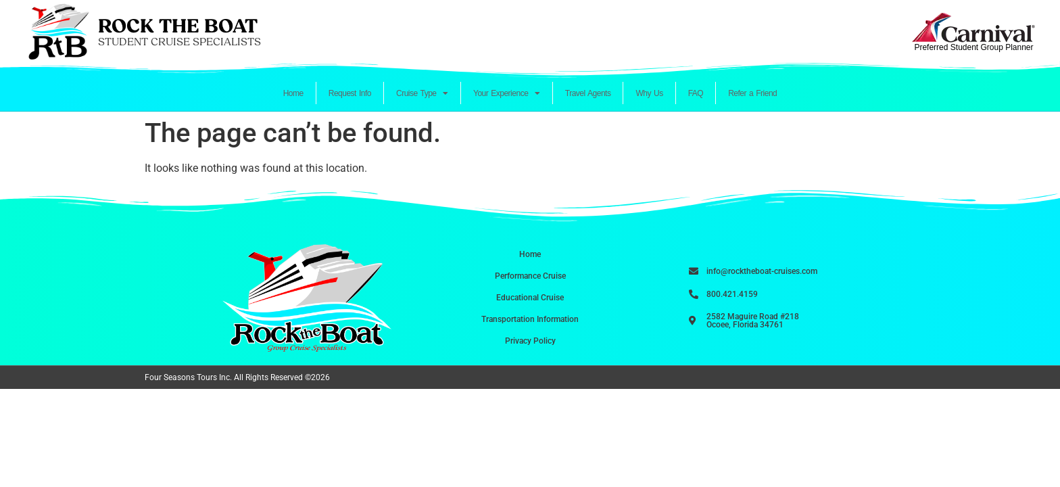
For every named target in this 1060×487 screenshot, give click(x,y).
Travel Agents (588, 93)
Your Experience (506, 93)
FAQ (696, 93)
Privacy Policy (530, 341)
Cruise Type (422, 93)
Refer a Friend (752, 93)
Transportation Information (530, 319)
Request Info (350, 93)
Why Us (648, 93)
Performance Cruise (530, 276)
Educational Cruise (530, 297)
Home (293, 93)
